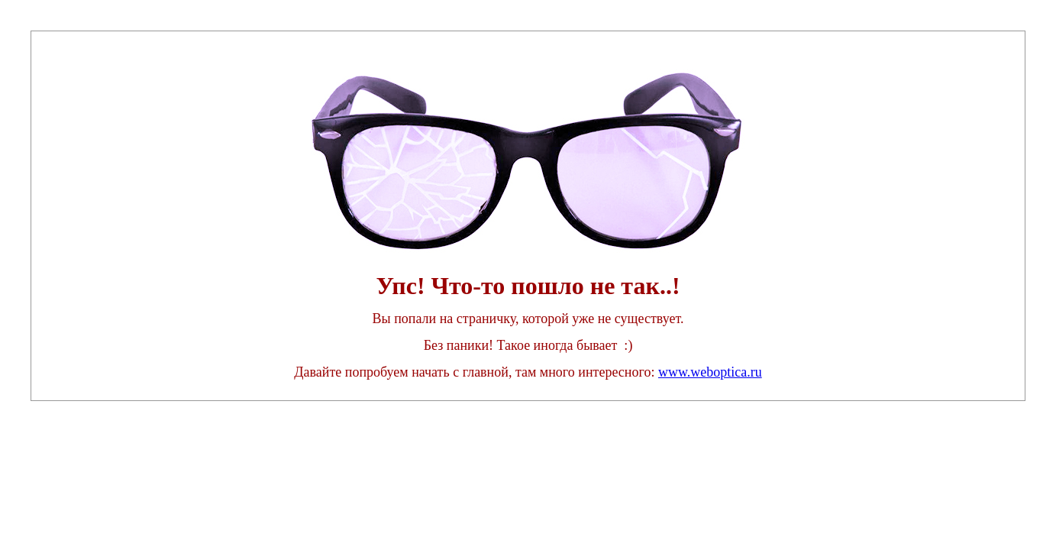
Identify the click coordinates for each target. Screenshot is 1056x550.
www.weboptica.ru (710, 372)
